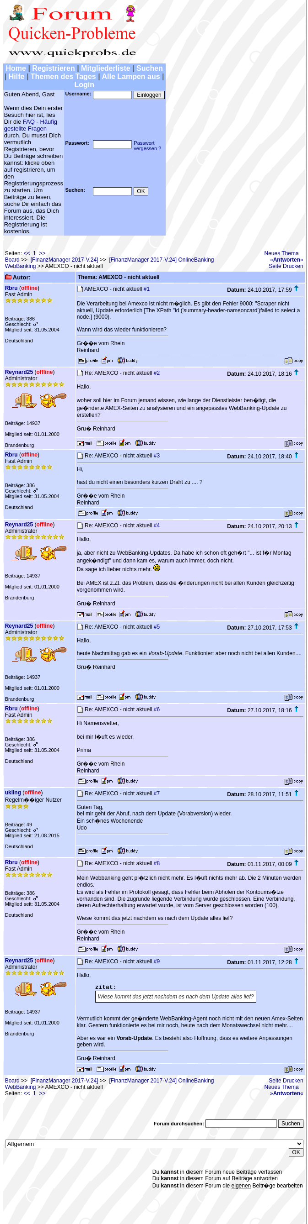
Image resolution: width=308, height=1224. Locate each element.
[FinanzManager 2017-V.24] (64, 260)
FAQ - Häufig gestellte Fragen (30, 125)
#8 (157, 863)
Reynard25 (19, 372)
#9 (157, 961)
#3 (157, 455)
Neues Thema (282, 253)
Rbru (11, 288)
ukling (13, 792)
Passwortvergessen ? (147, 145)
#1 (147, 289)
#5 (157, 627)
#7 (157, 793)
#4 (157, 525)
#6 (157, 709)
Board (12, 260)
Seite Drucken (286, 266)
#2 (157, 373)
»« (286, 260)
